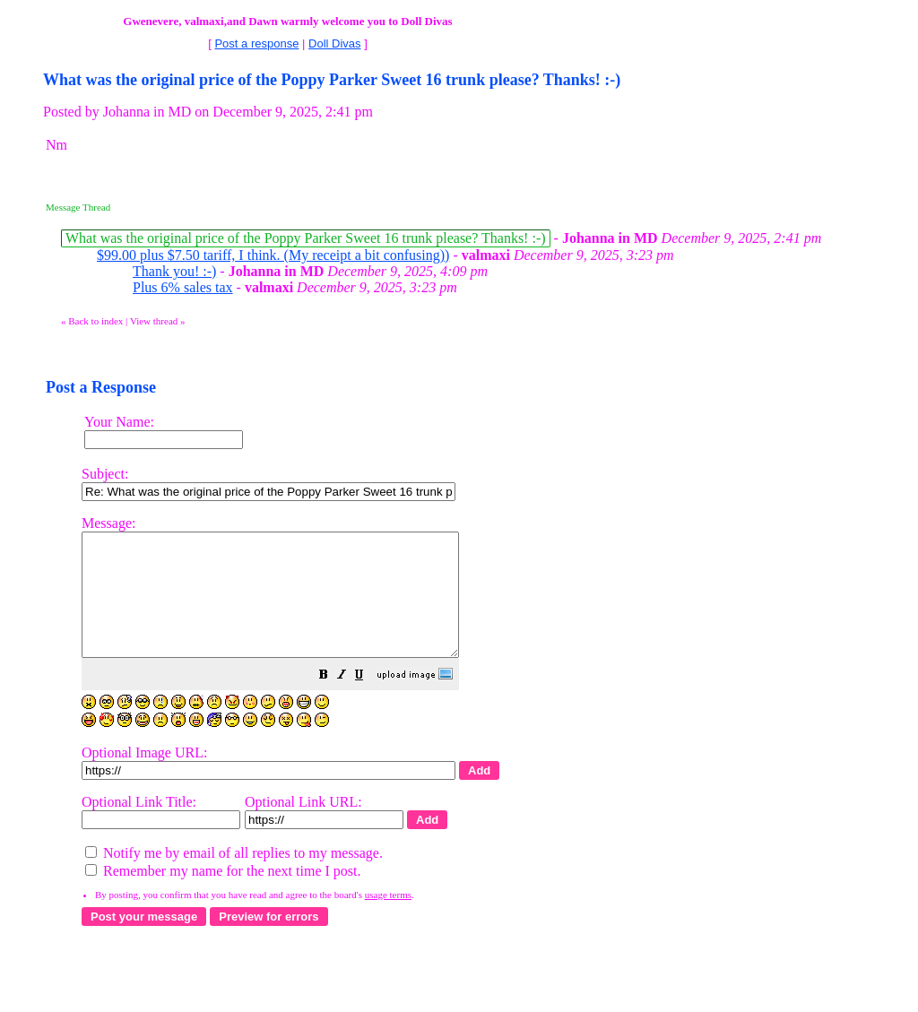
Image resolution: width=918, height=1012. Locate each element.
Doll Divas (334, 43)
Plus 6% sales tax (183, 287)
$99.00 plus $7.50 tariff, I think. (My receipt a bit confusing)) (273, 255)
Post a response (256, 43)
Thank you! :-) (174, 271)
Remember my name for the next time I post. (222, 895)
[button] (368, 700)
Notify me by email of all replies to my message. (234, 877)
